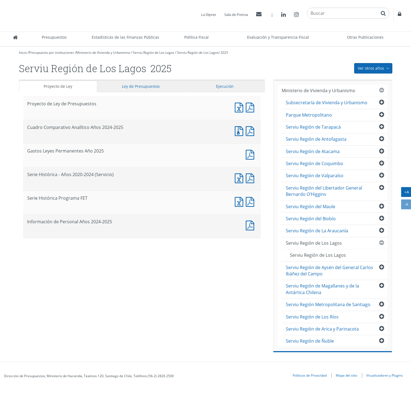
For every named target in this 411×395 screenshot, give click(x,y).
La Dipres (208, 14)
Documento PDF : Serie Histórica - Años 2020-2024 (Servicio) (251, 177)
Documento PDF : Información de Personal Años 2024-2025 (251, 225)
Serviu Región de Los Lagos (153, 52)
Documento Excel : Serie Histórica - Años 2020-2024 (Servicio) (240, 177)
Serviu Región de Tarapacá (313, 127)
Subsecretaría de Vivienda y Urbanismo (326, 103)
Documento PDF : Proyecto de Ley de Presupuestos (251, 107)
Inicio (23, 52)
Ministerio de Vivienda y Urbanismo (103, 52)
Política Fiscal (196, 37)
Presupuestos (54, 37)
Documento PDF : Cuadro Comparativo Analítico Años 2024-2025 (251, 130)
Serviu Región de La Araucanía (317, 231)
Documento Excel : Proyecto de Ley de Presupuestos (240, 107)
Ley (141, 86)
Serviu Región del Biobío (311, 219)
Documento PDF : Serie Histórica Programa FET (251, 201)
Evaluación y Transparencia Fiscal (278, 37)
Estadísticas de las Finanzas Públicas (125, 37)
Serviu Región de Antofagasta (316, 139)
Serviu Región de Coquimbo (314, 163)
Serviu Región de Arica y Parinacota (322, 329)
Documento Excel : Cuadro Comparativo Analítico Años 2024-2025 (240, 130)
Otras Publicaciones (365, 37)
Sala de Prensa (236, 14)
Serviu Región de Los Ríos (312, 317)
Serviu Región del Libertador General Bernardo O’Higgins (324, 191)
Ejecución (225, 86)
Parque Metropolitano (309, 115)
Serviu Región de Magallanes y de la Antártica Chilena (322, 289)
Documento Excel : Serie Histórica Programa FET (240, 201)
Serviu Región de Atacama (313, 151)
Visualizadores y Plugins (384, 375)
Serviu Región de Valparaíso (314, 176)
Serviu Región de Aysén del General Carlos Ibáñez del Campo (329, 270)
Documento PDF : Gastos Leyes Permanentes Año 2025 (251, 154)
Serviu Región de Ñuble (310, 341)
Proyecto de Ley (58, 86)
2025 (224, 52)
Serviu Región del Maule (310, 207)
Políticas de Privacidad (310, 375)
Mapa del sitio (346, 375)
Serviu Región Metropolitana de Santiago (328, 304)
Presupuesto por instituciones (51, 52)
